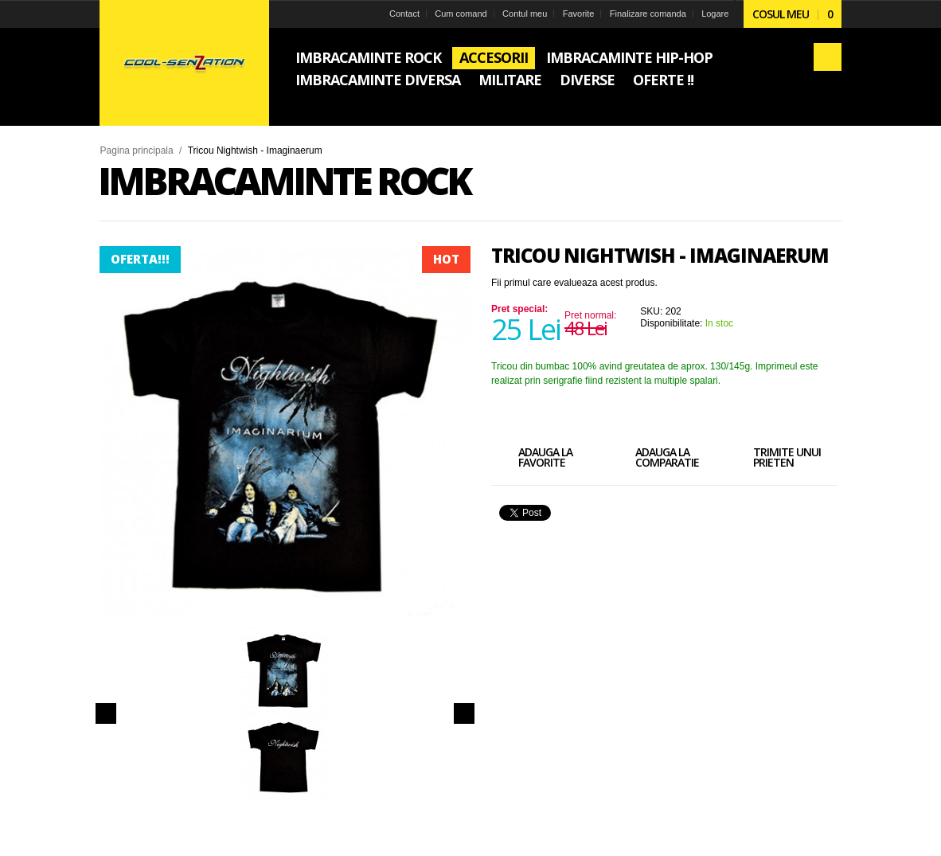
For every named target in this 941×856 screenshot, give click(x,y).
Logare (714, 13)
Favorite (578, 13)
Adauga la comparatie (653, 459)
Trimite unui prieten (773, 459)
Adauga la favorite (531, 459)
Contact (404, 13)
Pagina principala (137, 150)
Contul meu (524, 13)
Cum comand (460, 13)
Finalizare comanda (647, 13)
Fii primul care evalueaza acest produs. (574, 282)
